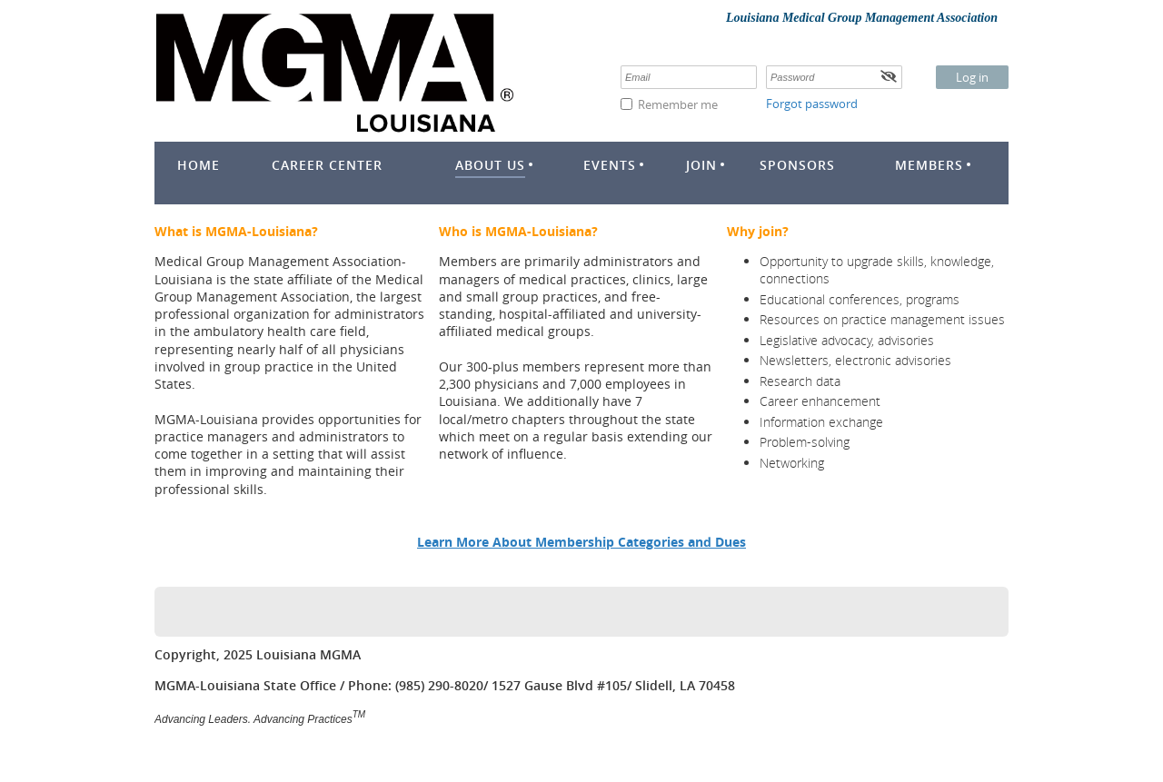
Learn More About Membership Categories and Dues (581, 541)
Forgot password (812, 103)
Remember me (678, 104)
